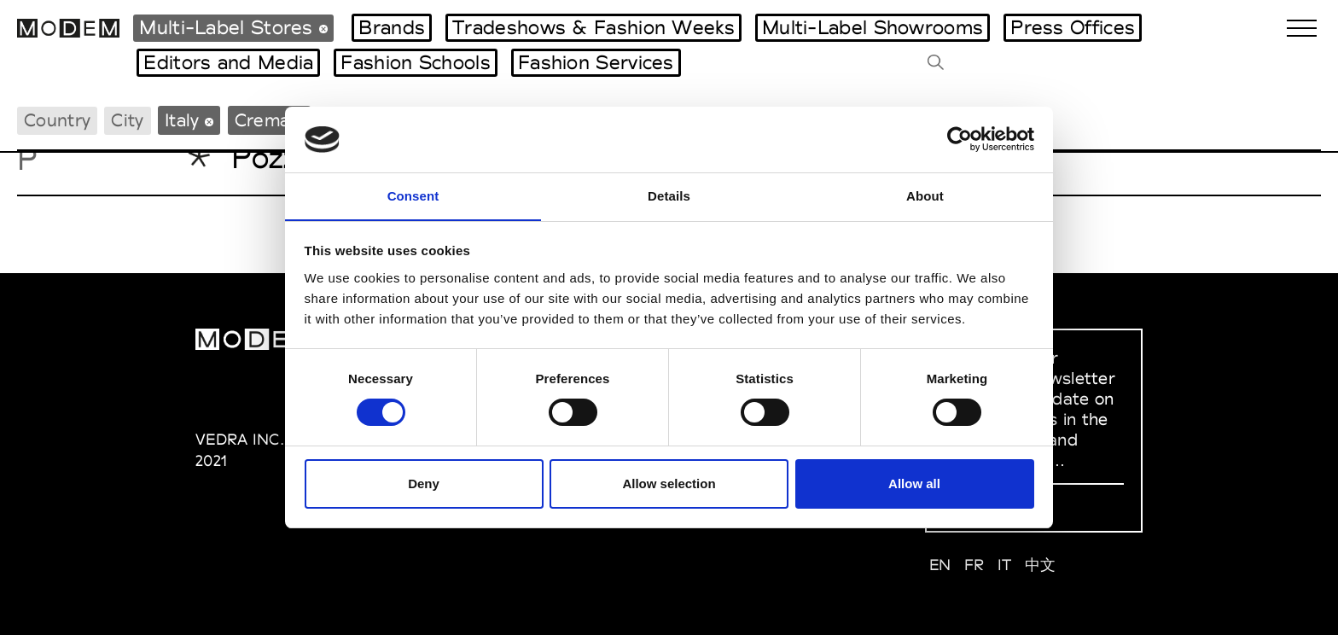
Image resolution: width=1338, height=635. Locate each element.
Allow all (914, 483)
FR (974, 565)
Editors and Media (228, 62)
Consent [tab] (413, 195)
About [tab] (925, 195)
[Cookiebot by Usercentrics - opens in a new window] (959, 139)
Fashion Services (596, 62)
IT (1005, 565)
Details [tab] (669, 195)
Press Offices (1072, 27)
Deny (423, 483)
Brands (391, 27)
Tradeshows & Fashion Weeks (593, 27)
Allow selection (668, 483)
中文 (1040, 565)
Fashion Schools (415, 62)
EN (940, 565)
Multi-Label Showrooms (872, 27)
